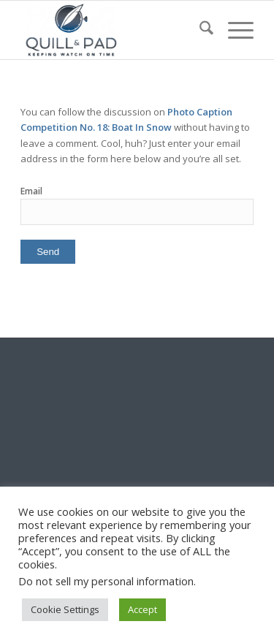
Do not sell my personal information (106, 581)
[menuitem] (199, 30)
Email (31, 191)
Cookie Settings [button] (65, 609)
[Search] (199, 30)
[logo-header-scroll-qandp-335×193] (113, 30)
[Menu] (233, 30)
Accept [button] (142, 609)
